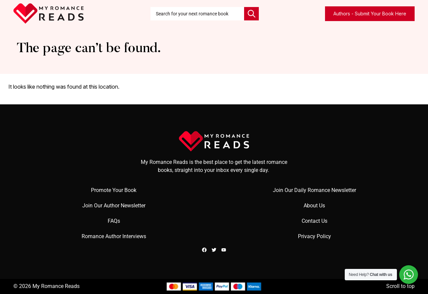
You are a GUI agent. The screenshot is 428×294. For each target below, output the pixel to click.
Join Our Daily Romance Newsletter (314, 190)
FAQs (114, 221)
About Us (314, 205)
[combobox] (197, 13)
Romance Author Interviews (114, 236)
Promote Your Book (113, 190)
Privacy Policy (314, 236)
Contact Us (314, 221)
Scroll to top (400, 286)
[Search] (251, 13)
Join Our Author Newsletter (113, 205)
